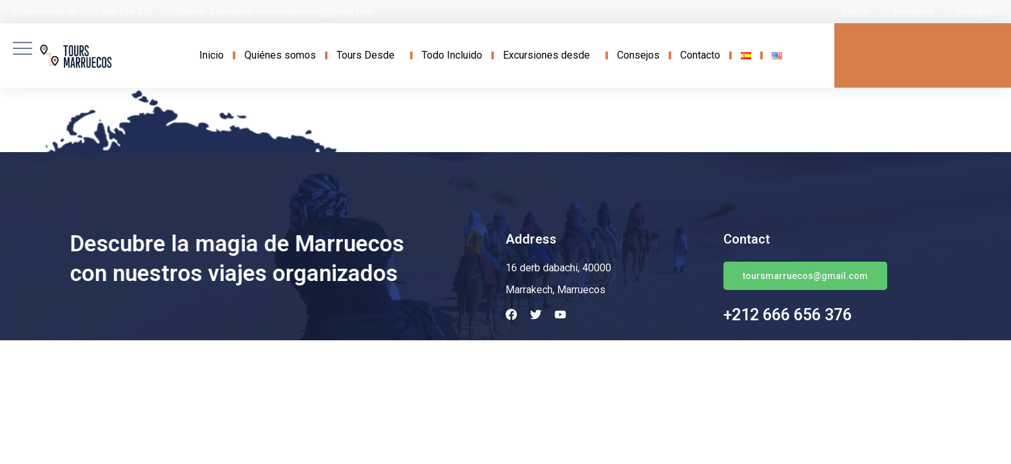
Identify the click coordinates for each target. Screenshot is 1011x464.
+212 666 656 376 (787, 314)
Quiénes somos (280, 55)
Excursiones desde (549, 55)
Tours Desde (369, 55)
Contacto (700, 55)
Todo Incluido (452, 55)
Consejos (638, 55)
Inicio (211, 55)
